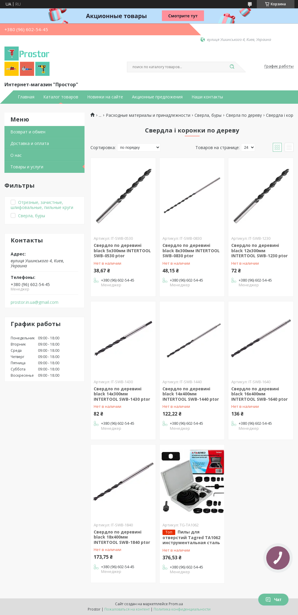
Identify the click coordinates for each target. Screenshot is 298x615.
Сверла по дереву (244, 115)
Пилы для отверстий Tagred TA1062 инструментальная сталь (191, 537)
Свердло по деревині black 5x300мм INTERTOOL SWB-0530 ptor (122, 250)
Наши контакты (207, 97)
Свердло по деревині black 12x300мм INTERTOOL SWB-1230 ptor (259, 250)
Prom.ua (176, 603)
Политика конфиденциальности (182, 609)
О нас (16, 155)
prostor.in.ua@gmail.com (34, 302)
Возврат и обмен (27, 132)
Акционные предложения (157, 97)
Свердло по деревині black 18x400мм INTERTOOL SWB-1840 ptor (122, 537)
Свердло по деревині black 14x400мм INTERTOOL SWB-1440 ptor (190, 394)
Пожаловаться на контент (127, 609)
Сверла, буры (208, 115)
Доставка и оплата (29, 143)
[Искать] (232, 67)
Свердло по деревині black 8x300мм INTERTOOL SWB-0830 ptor (191, 250)
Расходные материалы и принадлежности (148, 115)
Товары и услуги (26, 167)
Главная (26, 97)
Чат (273, 599)
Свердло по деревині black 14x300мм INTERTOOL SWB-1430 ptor (122, 394)
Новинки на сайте (105, 97)
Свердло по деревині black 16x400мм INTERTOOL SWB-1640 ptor (259, 394)
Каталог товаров (60, 97)
